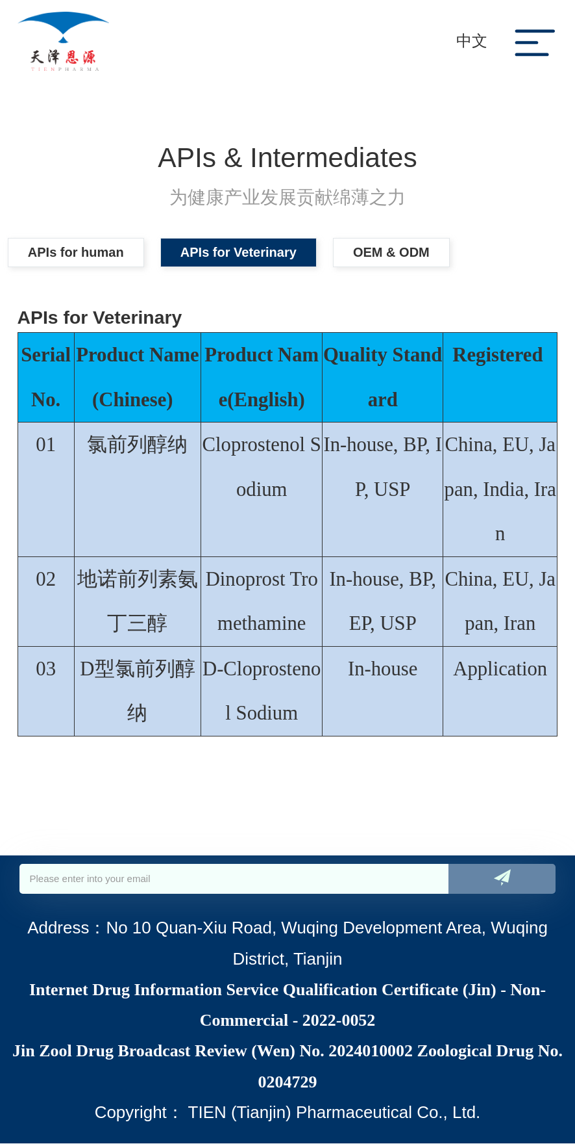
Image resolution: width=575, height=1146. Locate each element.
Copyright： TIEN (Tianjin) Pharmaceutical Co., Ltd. (288, 1115)
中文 (471, 41)
